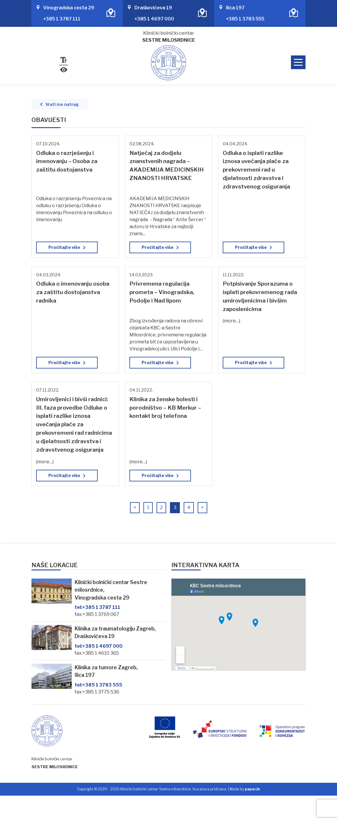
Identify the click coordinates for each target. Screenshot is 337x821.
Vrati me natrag (62, 104)
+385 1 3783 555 (245, 19)
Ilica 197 (235, 8)
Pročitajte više (64, 247)
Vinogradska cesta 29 (68, 8)
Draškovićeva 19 (153, 8)
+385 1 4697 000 (154, 19)
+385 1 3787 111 (61, 19)
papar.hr (252, 789)
